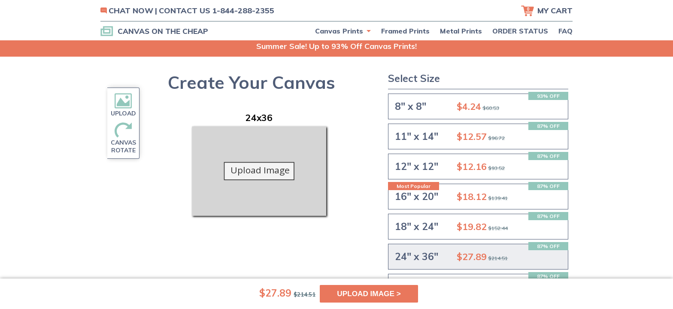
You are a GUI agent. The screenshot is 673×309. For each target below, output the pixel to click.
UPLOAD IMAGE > (369, 293)
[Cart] (547, 10)
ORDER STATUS (520, 31)
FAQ (565, 31)
